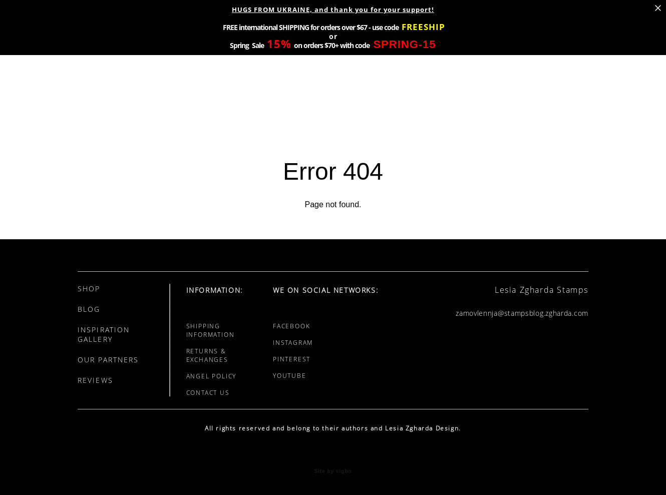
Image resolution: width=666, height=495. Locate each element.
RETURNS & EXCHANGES (207, 355)
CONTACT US (208, 392)
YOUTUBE (289, 375)
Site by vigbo (333, 471)
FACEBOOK (291, 326)
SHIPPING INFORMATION (210, 330)
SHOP (89, 288)
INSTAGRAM (293, 342)
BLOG (89, 309)
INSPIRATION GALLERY (104, 334)
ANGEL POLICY (211, 376)
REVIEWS (95, 380)
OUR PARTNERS (108, 359)
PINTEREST (291, 359)
